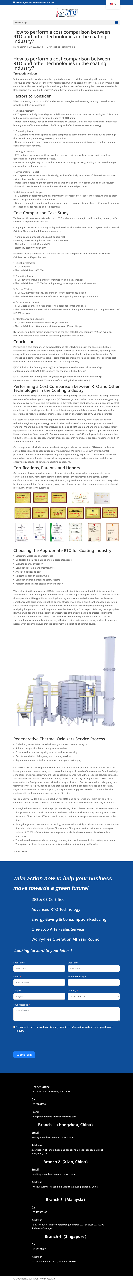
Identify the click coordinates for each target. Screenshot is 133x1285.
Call (34, 1207)
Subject (17, 990)
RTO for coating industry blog (59, 46)
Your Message (20, 1004)
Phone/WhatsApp (77, 976)
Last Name (73, 962)
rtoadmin (21, 46)
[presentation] (36, 1042)
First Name (19, 962)
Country (72, 990)
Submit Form (24, 1054)
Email (16, 976)
